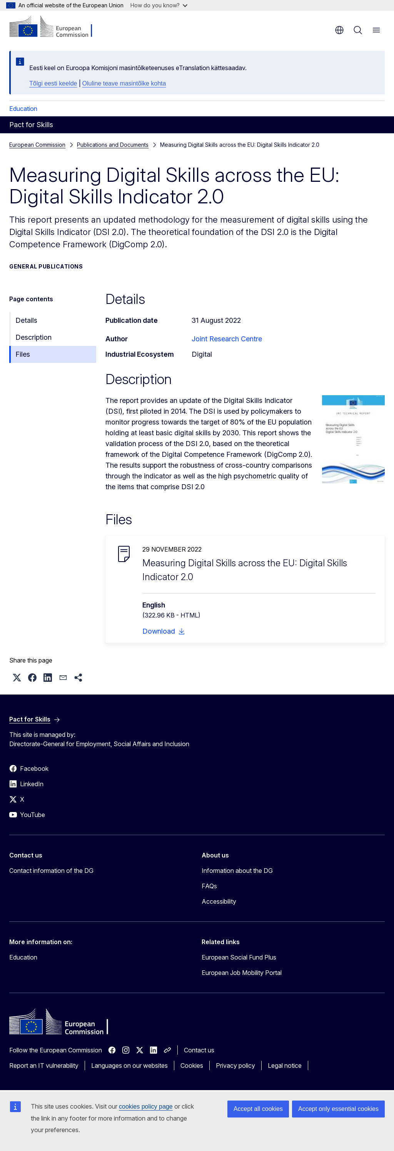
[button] (17, 677)
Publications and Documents (113, 144)
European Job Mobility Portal (242, 973)
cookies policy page (146, 1106)
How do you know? (158, 5)
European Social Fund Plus (239, 957)
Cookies (191, 1065)
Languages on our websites (129, 1065)
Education (23, 108)
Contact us (199, 1050)
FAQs (209, 886)
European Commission (37, 144)
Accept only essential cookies (338, 1109)
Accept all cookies (258, 1109)
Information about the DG (237, 870)
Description (33, 337)
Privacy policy (235, 1065)
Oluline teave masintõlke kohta (124, 83)
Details (26, 320)
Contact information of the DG (51, 870)
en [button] (339, 30)
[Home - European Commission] (56, 27)
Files (22, 354)
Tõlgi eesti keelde (53, 83)
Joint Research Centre (227, 339)
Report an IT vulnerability (43, 1065)
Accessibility (219, 901)
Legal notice (285, 1065)
